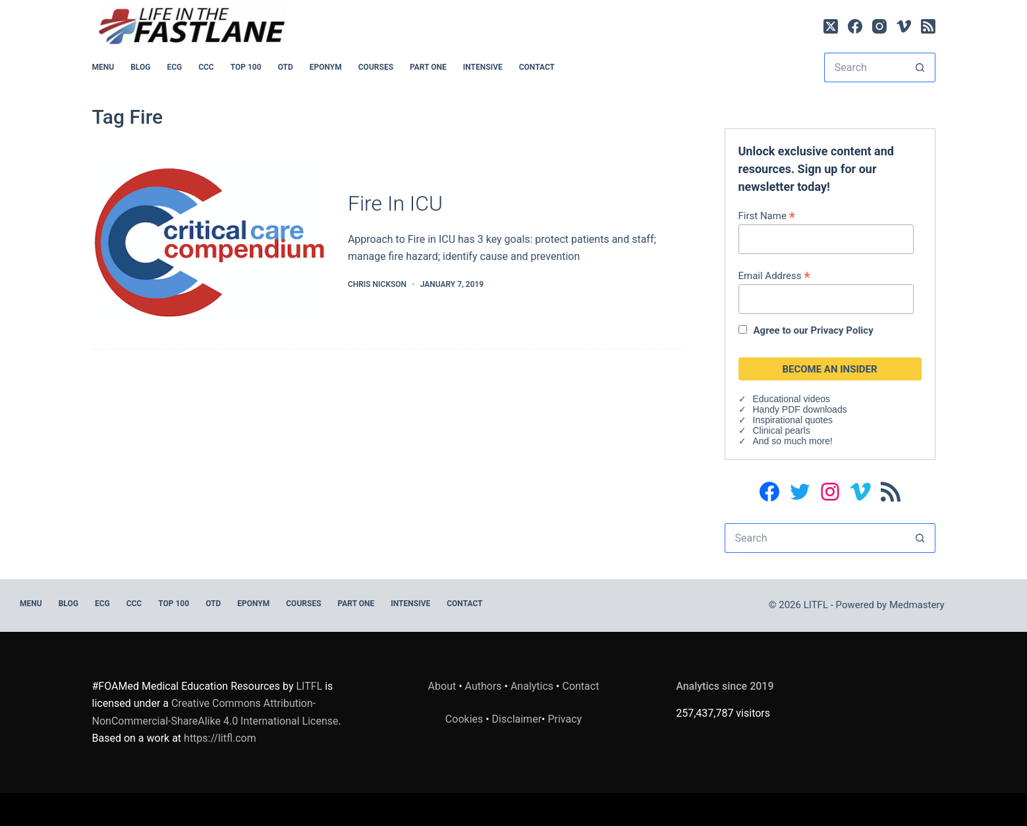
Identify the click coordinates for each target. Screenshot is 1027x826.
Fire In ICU (395, 203)
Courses (375, 67)
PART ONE (428, 67)
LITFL (309, 686)
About (442, 686)
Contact (537, 67)
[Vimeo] (904, 26)
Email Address (774, 275)
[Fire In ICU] (210, 241)
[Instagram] (879, 26)
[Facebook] (855, 26)
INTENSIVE (483, 67)
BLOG (140, 67)
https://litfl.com (220, 738)
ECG (174, 67)
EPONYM (326, 67)
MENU (103, 67)
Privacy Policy (842, 330)
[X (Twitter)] (830, 26)
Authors (483, 686)
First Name (767, 215)
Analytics (532, 686)
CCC (206, 67)
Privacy (564, 719)
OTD (285, 67)
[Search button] (920, 67)
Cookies (465, 719)
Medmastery (917, 605)
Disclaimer (516, 719)
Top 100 (246, 67)
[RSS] (928, 26)
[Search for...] (865, 67)
